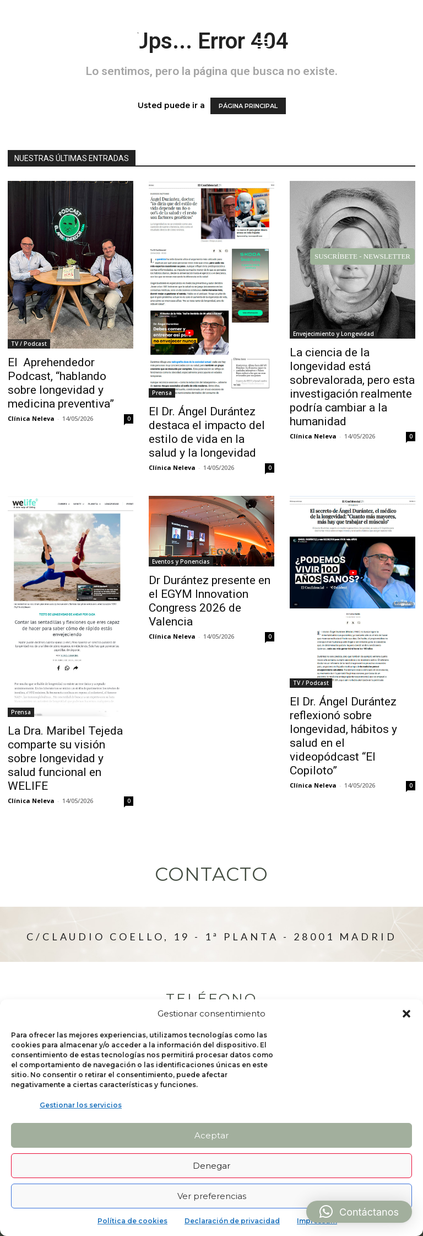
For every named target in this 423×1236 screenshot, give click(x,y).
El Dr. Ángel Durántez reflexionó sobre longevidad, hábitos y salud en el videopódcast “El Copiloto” (343, 736)
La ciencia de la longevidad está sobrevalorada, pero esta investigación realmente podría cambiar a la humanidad (352, 387)
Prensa (162, 393)
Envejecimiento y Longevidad (333, 334)
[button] (406, 1013)
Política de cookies (132, 1221)
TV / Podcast (29, 343)
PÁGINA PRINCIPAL (248, 106)
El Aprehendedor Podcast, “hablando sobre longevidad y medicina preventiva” (61, 383)
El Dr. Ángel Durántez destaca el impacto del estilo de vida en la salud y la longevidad (207, 432)
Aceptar (211, 1135)
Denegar (211, 1165)
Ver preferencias (211, 1196)
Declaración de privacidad (232, 1221)
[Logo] (78, 44)
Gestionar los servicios (81, 1105)
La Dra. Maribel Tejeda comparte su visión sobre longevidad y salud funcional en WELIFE (65, 758)
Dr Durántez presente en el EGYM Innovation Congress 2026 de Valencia (209, 601)
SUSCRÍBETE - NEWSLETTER (362, 256)
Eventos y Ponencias (181, 561)
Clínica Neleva (31, 418)
